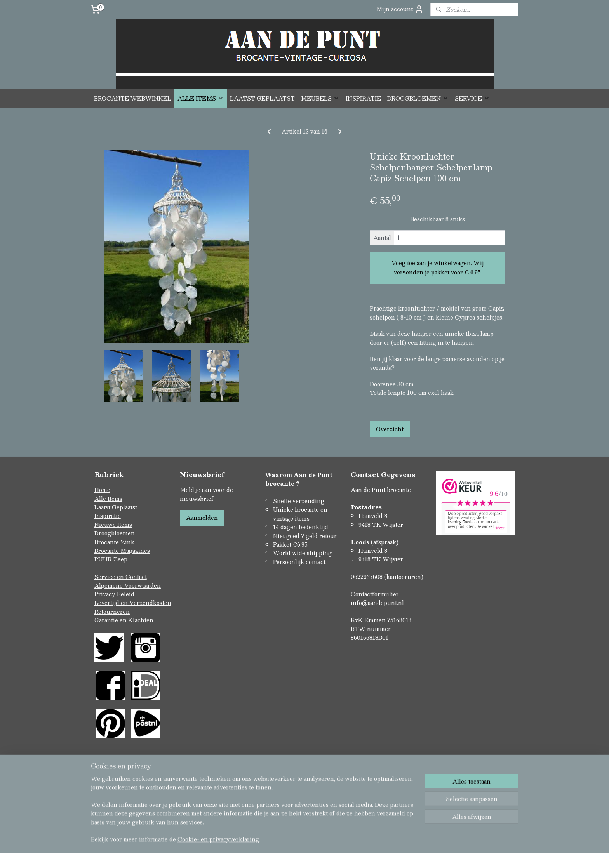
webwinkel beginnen (317, 834)
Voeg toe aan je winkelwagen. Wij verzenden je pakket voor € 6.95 (438, 267)
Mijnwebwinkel (386, 834)
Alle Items (108, 498)
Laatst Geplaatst (115, 507)
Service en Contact (120, 576)
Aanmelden (202, 517)
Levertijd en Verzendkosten (132, 602)
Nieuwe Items (113, 524)
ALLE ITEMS (200, 98)
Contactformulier (375, 594)
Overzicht (390, 429)
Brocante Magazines (122, 550)
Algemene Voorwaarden (127, 585)
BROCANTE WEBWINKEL (132, 98)
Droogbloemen (114, 533)
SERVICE (472, 98)
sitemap (273, 834)
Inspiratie (107, 515)
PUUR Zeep (110, 559)
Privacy (105, 594)
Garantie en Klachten (123, 620)
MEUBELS (320, 98)
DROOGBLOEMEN (418, 98)
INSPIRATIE (363, 98)
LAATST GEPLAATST (262, 98)
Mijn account (400, 9)
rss (288, 834)
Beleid (125, 594)
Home (102, 489)
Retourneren (112, 611)
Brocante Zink (114, 542)
